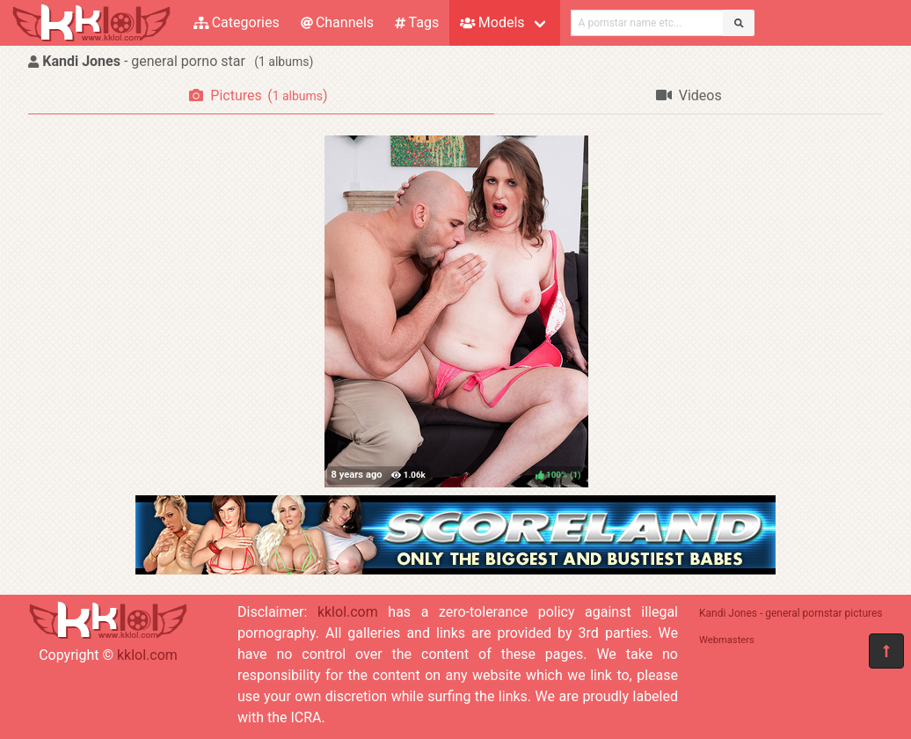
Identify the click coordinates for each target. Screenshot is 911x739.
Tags (417, 22)
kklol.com (147, 655)
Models (492, 22)
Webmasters (726, 640)
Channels (337, 22)
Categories (236, 22)
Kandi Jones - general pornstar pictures (791, 613)
